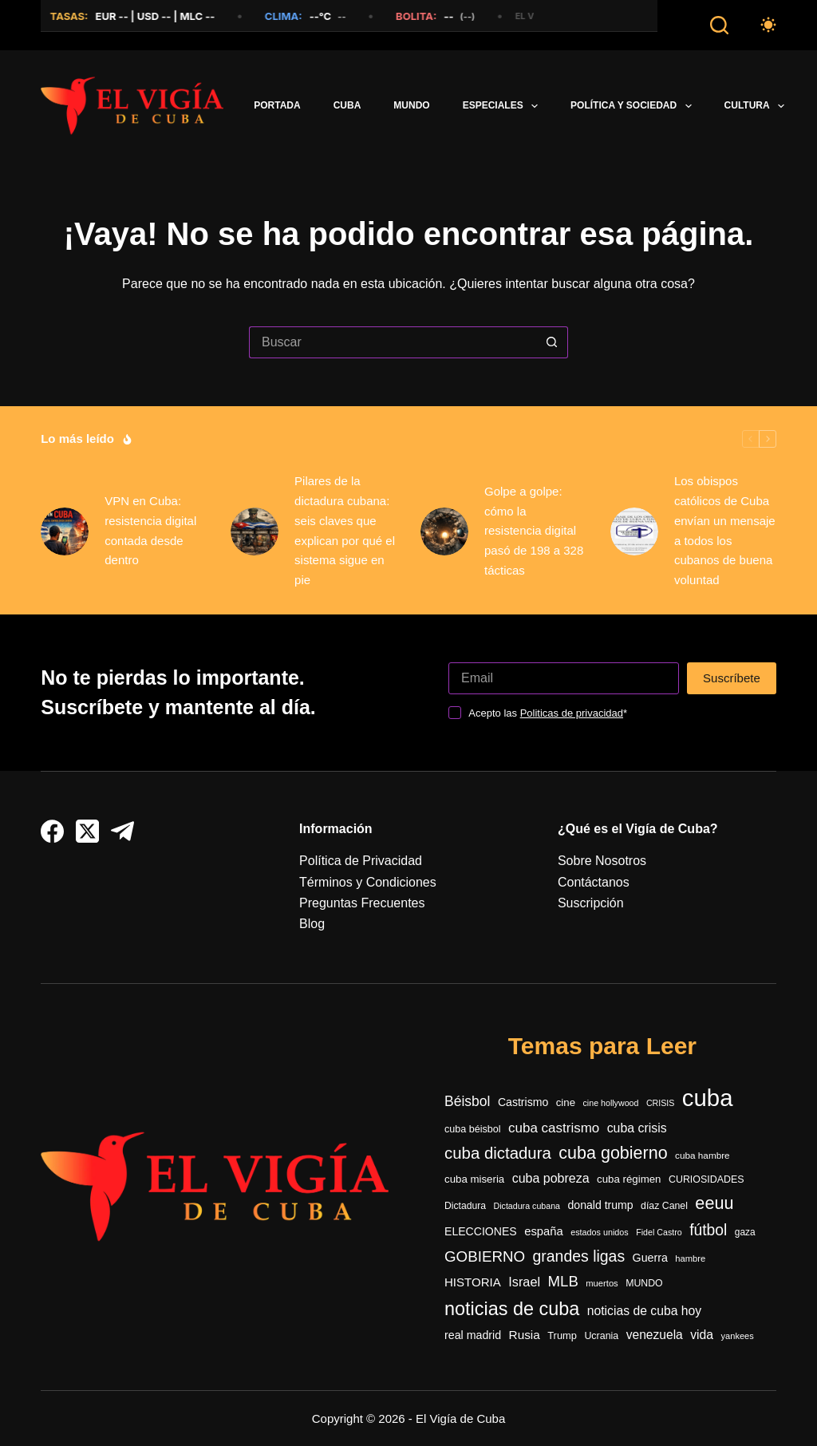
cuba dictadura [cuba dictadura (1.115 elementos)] (497, 1153)
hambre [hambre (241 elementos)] (690, 1258)
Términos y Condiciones (367, 882)
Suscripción (591, 903)
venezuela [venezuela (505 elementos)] (654, 1334)
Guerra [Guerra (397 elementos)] (650, 1257)
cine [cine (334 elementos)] (565, 1102)
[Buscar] (719, 25)
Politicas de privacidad (571, 713)
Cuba (347, 105)
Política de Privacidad (360, 860)
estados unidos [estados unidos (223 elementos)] (599, 1232)
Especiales (503, 106)
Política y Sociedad (634, 106)
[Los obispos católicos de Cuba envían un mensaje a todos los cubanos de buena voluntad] (634, 531)
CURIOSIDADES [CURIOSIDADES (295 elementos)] (706, 1179)
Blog (312, 923)
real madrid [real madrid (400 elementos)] (472, 1335)
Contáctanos (594, 882)
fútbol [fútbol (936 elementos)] (708, 1230)
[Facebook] (52, 831)
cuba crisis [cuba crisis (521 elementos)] (637, 1128)
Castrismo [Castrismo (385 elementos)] (523, 1102)
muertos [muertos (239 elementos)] (602, 1283)
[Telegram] (122, 831)
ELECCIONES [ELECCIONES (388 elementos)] (480, 1231)
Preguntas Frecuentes (361, 903)
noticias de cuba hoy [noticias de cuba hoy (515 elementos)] (644, 1311)
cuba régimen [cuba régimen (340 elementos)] (629, 1179)
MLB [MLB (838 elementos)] (563, 1281)
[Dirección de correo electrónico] (563, 678)
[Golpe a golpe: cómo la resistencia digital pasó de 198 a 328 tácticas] (444, 531)
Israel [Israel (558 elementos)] (524, 1281)
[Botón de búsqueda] (552, 342)
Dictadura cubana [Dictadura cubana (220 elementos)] (526, 1206)
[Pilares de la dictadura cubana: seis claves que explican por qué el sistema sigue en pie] (254, 531)
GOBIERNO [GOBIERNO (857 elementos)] (484, 1256)
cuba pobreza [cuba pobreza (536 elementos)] (551, 1178)
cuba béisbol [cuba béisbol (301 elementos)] (472, 1129)
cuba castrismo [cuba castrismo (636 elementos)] (553, 1128)
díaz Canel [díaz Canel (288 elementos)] (664, 1205)
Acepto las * (547, 713)
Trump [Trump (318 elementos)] (562, 1335)
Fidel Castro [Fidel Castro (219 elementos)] (658, 1232)
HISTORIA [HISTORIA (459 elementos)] (472, 1282)
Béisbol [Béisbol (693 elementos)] (467, 1101)
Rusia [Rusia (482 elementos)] (524, 1334)
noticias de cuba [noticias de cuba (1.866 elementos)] (511, 1308)
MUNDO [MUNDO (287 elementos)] (644, 1283)
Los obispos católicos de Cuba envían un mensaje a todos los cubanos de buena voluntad (725, 530)
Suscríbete (731, 678)
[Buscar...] (392, 342)
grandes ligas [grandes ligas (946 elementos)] (579, 1256)
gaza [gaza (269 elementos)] (745, 1232)
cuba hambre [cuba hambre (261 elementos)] (702, 1155)
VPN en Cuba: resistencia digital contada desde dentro (150, 530)
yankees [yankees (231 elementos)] (737, 1336)
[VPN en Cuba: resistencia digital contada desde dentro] (65, 531)
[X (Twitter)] (87, 831)
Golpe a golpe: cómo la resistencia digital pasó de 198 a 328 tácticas (533, 530)
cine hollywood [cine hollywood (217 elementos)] (611, 1103)
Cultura (757, 106)
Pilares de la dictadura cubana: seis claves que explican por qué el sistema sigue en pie (344, 530)
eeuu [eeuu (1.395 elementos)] (714, 1203)
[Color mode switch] (768, 25)
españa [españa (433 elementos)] (543, 1231)
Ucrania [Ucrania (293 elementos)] (601, 1335)
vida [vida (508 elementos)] (701, 1334)
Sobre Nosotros (602, 860)
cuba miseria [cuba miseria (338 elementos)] (474, 1179)
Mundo (411, 105)
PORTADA (277, 105)
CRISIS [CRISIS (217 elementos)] (660, 1103)
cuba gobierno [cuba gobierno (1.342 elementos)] (612, 1153)
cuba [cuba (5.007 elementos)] (707, 1097)
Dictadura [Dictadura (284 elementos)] (465, 1205)
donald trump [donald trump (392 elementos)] (600, 1205)
